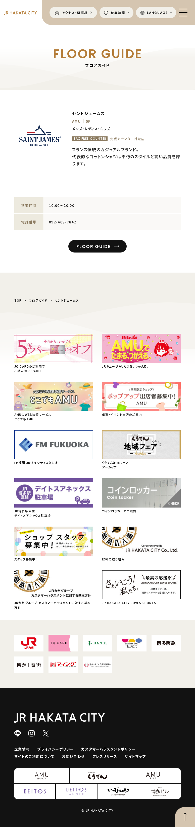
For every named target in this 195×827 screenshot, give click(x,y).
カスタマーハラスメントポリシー (108, 749)
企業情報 (22, 749)
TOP (18, 300)
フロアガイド (38, 300)
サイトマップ (135, 756)
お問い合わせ (73, 756)
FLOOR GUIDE (93, 246)
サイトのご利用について (34, 756)
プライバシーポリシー (55, 749)
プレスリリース (104, 756)
